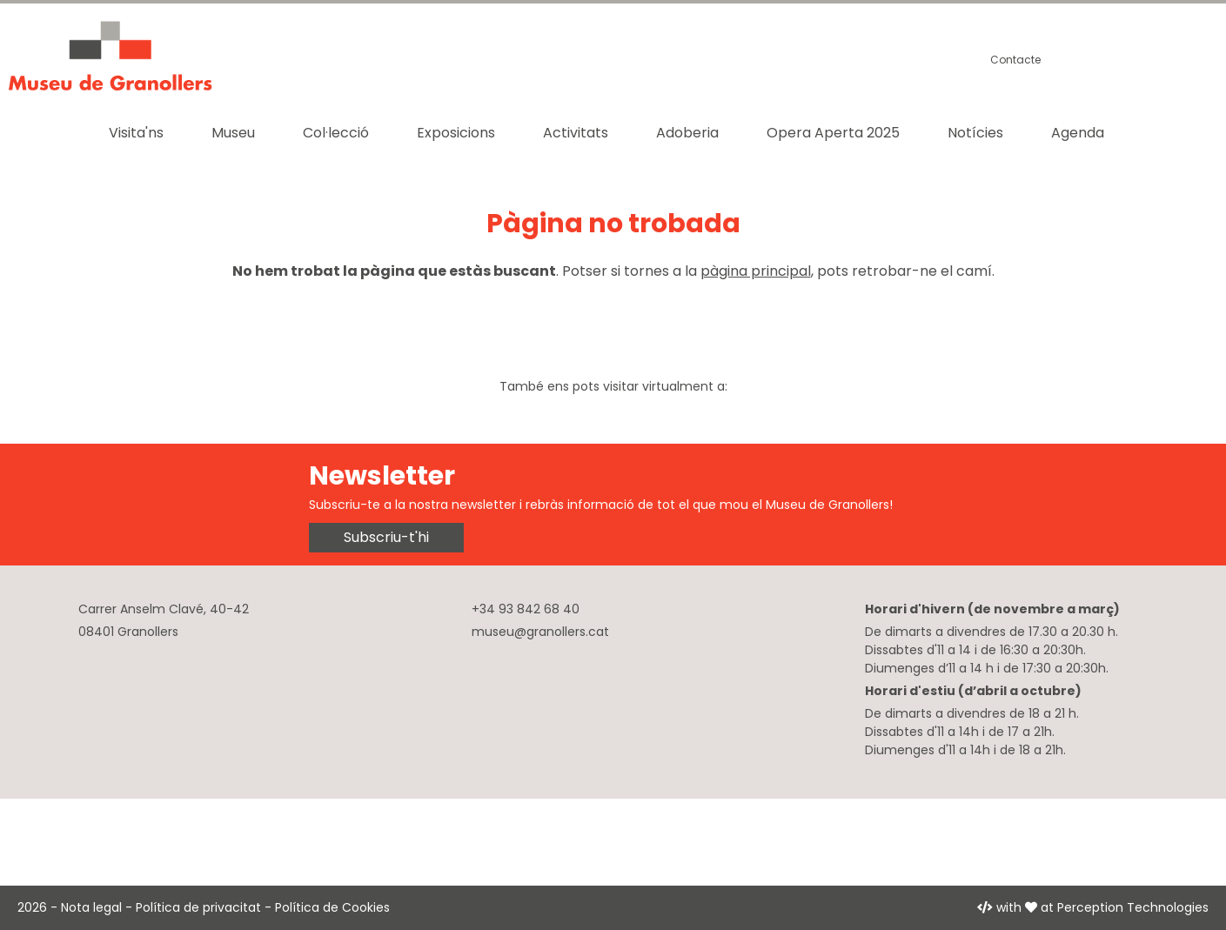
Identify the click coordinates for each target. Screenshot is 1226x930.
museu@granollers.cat (540, 631)
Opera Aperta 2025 (833, 133)
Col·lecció (336, 133)
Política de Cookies (332, 907)
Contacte (1015, 59)
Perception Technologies (1133, 907)
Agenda (1077, 133)
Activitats (575, 133)
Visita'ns (136, 133)
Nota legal (91, 907)
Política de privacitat (198, 907)
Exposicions (456, 133)
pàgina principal (755, 271)
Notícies (975, 133)
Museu (233, 133)
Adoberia (687, 133)
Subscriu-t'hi (386, 537)
